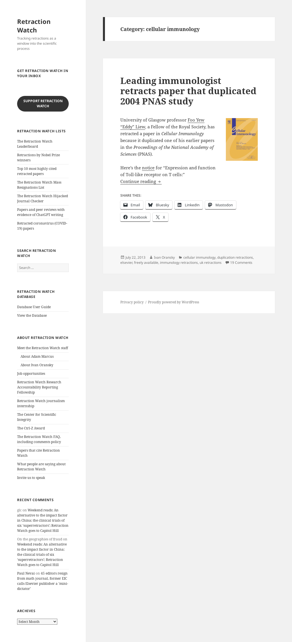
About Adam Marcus (37, 356)
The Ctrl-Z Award (31, 428)
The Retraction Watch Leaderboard (34, 144)
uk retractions (211, 262)
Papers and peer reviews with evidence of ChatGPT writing (41, 212)
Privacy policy (132, 302)
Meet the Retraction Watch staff (42, 347)
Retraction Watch (33, 25)
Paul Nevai (26, 573)
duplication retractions (235, 257)
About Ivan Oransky (37, 365)
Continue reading (141, 181)
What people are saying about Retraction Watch (41, 467)
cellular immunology (199, 257)
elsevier (126, 262)
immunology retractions (179, 262)
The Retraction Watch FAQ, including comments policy (39, 439)
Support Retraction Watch (43, 103)
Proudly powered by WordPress (173, 302)
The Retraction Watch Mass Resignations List (39, 185)
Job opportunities (31, 373)
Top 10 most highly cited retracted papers (36, 171)
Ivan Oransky (164, 257)
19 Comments (241, 262)
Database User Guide (34, 306)
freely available (146, 262)
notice (148, 167)
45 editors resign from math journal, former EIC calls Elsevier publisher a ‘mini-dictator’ (42, 581)
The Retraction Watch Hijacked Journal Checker (42, 198)
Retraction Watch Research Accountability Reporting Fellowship (39, 387)
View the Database (32, 315)
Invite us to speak (31, 477)
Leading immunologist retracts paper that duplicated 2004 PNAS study (188, 91)
